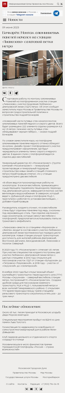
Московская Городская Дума (32, 368)
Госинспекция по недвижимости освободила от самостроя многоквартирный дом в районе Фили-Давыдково (29, 329)
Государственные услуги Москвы (22, 377)
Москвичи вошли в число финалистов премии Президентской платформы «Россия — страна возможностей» (28, 347)
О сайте (10, 384)
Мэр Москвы (46, 373)
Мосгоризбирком (51, 377)
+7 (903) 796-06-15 (50, 384)
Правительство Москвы (24, 373)
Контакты (22, 384)
